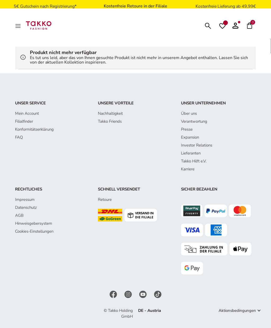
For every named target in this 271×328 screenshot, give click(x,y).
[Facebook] (114, 293)
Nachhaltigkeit (110, 113)
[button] (235, 25)
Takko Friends (110, 121)
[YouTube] (143, 293)
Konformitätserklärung (34, 129)
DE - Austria (149, 310)
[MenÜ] (18, 25)
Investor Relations (196, 145)
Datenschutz (26, 207)
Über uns (189, 113)
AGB (19, 215)
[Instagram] (128, 293)
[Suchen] (208, 25)
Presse (187, 129)
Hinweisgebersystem (33, 223)
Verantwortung (194, 121)
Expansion (190, 137)
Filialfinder (24, 121)
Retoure (105, 199)
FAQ (19, 137)
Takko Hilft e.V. (193, 161)
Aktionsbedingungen (237, 310)
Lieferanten (191, 153)
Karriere (188, 169)
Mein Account (27, 113)
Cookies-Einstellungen (34, 231)
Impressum (25, 199)
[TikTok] (157, 293)
